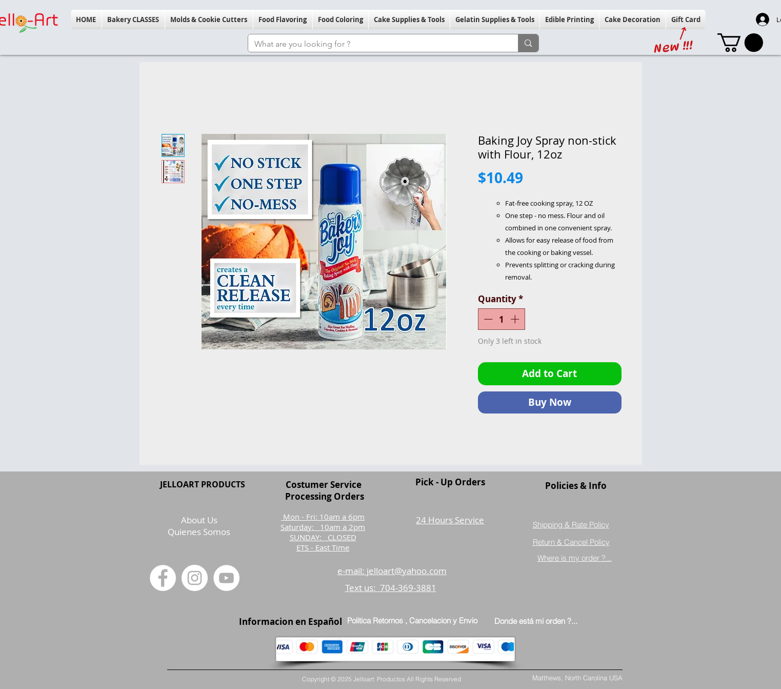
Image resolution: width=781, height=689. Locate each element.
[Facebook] (163, 578)
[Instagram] (195, 578)
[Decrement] (487, 319)
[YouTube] (226, 578)
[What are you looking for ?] (375, 44)
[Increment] (516, 319)
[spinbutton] (501, 319)
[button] (133, 19)
